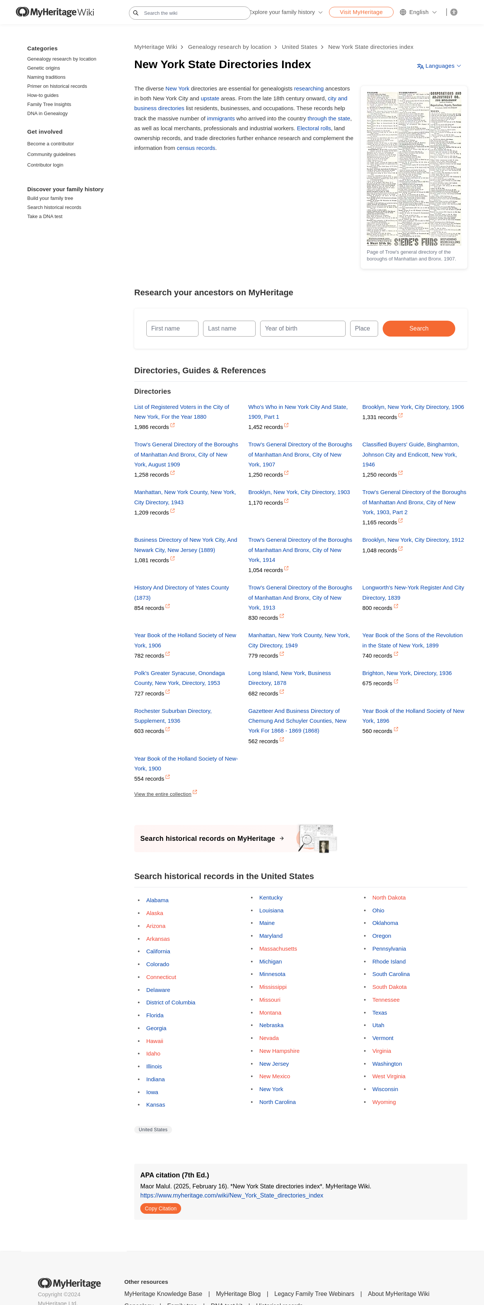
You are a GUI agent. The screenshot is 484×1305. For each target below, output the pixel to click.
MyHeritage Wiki (155, 47)
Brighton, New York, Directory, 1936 (407, 673)
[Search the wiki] (189, 13)
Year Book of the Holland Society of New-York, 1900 (186, 763)
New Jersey (274, 1063)
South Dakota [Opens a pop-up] (389, 987)
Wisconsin (385, 1089)
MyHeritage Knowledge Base (163, 1294)
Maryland (271, 935)
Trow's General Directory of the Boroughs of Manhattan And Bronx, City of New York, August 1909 (186, 454)
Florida (155, 1015)
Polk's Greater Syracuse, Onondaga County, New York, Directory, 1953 (179, 678)
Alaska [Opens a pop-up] (154, 913)
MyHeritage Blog (238, 1294)
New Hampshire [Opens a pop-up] (279, 1051)
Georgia (156, 1028)
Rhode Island (389, 961)
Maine (267, 923)
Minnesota (272, 974)
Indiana (155, 1079)
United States (300, 47)
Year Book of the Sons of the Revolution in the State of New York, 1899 (412, 640)
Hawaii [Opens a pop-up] (154, 1041)
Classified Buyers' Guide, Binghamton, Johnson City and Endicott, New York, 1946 (410, 454)
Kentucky (271, 897)
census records (196, 148)
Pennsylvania (389, 948)
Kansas (155, 1104)
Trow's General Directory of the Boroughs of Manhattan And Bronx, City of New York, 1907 (300, 454)
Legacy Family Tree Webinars (314, 1294)
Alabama (157, 900)
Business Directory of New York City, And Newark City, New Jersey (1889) (185, 544)
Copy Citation (161, 1208)
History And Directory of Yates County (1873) (181, 592)
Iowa (152, 1092)
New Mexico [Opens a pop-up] (274, 1076)
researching (309, 88)
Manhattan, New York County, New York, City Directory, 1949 (299, 640)
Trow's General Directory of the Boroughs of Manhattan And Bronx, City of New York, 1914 (300, 549)
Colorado (157, 964)
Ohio (378, 910)
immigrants (221, 118)
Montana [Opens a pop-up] (270, 1012)
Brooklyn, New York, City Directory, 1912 (413, 539)
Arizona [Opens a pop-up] (156, 926)
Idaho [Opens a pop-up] (153, 1053)
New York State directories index (371, 47)
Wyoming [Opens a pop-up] (384, 1102)
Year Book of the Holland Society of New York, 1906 (185, 640)
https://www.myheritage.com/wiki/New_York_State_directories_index (231, 1195)
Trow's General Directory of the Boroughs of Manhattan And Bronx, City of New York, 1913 (300, 597)
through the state (329, 118)
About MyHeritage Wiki (399, 1294)
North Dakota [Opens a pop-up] (389, 897)
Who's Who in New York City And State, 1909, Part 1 (298, 412)
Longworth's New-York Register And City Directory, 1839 (413, 592)
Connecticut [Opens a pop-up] (161, 977)
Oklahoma (385, 923)
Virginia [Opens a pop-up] (381, 1051)
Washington (387, 1063)
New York (177, 88)
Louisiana (271, 910)
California (158, 951)
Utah (378, 1025)
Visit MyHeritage (361, 12)
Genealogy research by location (229, 47)
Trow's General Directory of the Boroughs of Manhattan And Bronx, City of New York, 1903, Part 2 (414, 502)
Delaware (158, 990)
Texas (379, 1012)
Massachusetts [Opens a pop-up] (278, 948)
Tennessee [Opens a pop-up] (386, 999)
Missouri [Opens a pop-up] (270, 999)
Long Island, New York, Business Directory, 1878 (289, 678)
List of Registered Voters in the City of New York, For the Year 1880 (181, 412)
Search (419, 328)
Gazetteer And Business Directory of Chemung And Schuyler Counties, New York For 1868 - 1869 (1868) (297, 721)
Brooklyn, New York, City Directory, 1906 (413, 407)
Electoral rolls (314, 128)
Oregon (381, 935)
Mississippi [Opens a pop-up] (273, 987)
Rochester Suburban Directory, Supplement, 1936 (173, 716)
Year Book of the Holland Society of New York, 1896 (413, 716)
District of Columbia (170, 1002)
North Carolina (277, 1102)
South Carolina (391, 974)
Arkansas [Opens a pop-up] (158, 938)
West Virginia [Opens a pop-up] (389, 1076)
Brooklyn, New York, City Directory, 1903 (299, 492)
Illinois (154, 1066)
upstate (210, 98)
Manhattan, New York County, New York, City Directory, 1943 (185, 497)
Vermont (383, 1038)
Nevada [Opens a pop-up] (269, 1038)
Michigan (270, 961)
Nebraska (271, 1025)
